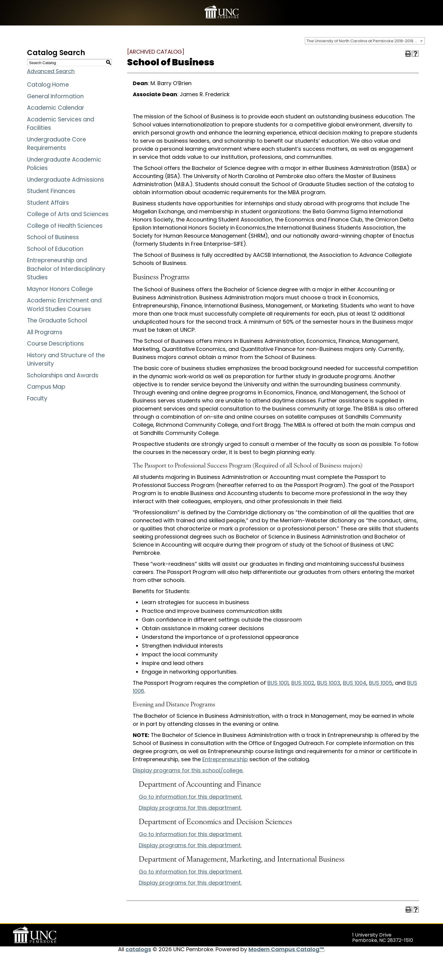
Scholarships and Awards (62, 375)
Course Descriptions (55, 344)
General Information (55, 96)
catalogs (138, 949)
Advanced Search (51, 71)
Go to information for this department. (190, 796)
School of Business (53, 237)
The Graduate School (57, 320)
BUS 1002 (302, 683)
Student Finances (51, 191)
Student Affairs (48, 203)
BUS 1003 (328, 683)
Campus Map (46, 387)
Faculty (37, 398)
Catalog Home (48, 85)
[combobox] (365, 40)
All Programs (44, 332)
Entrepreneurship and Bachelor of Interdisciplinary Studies (66, 268)
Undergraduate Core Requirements (56, 143)
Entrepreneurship (225, 759)
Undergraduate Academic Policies (64, 164)
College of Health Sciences (65, 226)
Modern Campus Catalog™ (286, 949)
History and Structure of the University (66, 359)
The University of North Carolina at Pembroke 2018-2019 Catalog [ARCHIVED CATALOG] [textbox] (365, 41)
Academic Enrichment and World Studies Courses (64, 304)
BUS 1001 (278, 683)
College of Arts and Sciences (68, 214)
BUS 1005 (380, 683)
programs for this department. (190, 808)
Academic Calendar (55, 108)
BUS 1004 (354, 683)
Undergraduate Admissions (65, 180)
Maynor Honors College (60, 289)
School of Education (55, 249)
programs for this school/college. (188, 770)
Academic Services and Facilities (60, 123)
